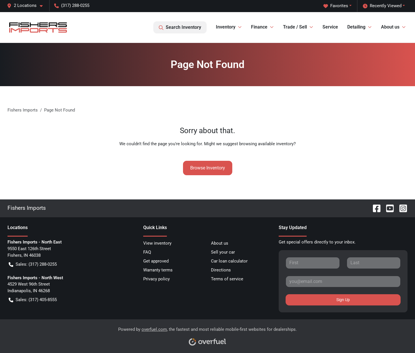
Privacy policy (156, 279)
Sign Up (343, 299)
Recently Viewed (382, 6)
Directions (221, 270)
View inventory (157, 243)
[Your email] (343, 281)
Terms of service (227, 279)
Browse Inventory (207, 168)
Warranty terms (158, 270)
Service (330, 27)
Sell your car (223, 252)
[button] (27, 5)
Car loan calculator (229, 261)
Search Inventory (180, 27)
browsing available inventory (266, 143)
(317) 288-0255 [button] (71, 5)
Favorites (335, 6)
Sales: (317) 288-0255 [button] (33, 264)
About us (219, 243)
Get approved (156, 261)
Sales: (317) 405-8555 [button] (33, 300)
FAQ (147, 252)
